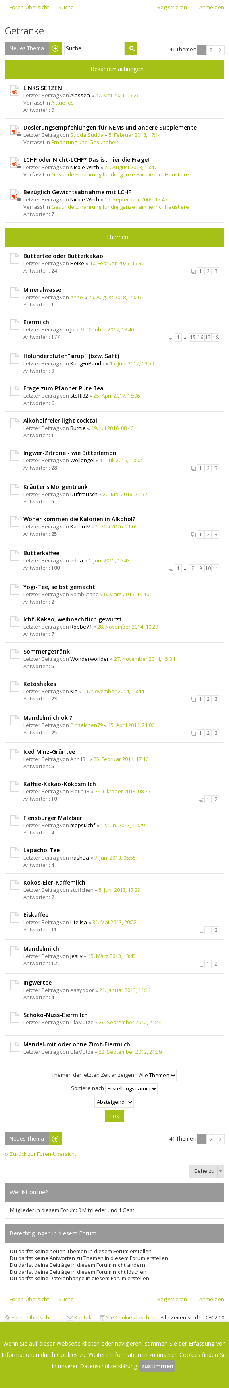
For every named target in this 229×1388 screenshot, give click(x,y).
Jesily (76, 956)
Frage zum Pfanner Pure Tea (63, 388)
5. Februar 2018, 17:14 (135, 134)
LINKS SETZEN (42, 88)
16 (200, 337)
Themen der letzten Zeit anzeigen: (114, 1075)
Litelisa (78, 922)
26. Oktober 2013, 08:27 (122, 791)
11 (216, 568)
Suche (131, 48)
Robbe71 (81, 626)
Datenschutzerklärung (108, 1366)
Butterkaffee (41, 553)
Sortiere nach (114, 1088)
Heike (77, 263)
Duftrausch (84, 494)
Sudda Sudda (87, 134)
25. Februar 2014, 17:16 (121, 759)
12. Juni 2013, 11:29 (122, 825)
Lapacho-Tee (41, 850)
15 (193, 337)
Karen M (80, 526)
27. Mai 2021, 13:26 (117, 95)
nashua (79, 857)
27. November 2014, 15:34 (144, 659)
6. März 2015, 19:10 (126, 594)
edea (76, 560)
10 (208, 568)
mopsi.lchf (82, 825)
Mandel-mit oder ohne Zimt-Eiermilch (76, 1044)
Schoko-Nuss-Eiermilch (55, 1015)
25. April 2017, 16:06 (117, 395)
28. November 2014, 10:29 (127, 626)
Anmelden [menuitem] (211, 7)
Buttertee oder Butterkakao (63, 256)
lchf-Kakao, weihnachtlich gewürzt (72, 619)
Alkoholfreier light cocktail (61, 420)
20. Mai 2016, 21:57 (125, 494)
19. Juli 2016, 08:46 (112, 428)
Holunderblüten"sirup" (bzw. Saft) (71, 356)
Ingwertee (37, 982)
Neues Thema (27, 48)
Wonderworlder (89, 659)
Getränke (24, 30)
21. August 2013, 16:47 (130, 167)
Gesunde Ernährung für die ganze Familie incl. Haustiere (120, 174)
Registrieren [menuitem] (172, 7)
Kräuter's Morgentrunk (55, 487)
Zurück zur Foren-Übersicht (43, 1154)
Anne (76, 297)
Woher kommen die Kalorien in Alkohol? (79, 519)
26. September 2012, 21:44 (130, 1022)
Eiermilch (36, 322)
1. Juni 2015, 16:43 (109, 560)
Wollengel (82, 460)
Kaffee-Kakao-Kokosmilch (59, 784)
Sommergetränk (46, 651)
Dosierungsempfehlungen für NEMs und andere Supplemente (110, 127)
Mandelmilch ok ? (47, 717)
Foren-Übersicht (31, 1317)
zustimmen (157, 1366)
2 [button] (211, 50)
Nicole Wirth (84, 167)
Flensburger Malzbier (52, 818)
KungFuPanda (87, 363)
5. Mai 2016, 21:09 (116, 526)
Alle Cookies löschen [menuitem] (130, 1317)
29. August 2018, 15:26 (114, 297)
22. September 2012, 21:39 (130, 1051)
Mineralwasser (43, 290)
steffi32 (79, 395)
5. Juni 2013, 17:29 (119, 889)
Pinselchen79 (86, 725)
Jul (73, 329)
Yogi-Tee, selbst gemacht (59, 587)
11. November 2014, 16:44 (113, 691)
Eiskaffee (35, 914)
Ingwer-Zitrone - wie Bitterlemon (70, 453)
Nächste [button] (220, 50)
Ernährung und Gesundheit (84, 142)
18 (216, 337)
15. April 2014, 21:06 (131, 725)
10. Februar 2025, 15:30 (117, 263)
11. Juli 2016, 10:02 (121, 460)
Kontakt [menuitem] (83, 1317)
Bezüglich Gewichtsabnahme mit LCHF (77, 192)
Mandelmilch (41, 948)
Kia (74, 691)
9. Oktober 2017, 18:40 (107, 329)
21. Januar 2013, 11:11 (125, 990)
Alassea (80, 95)
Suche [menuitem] (66, 7)
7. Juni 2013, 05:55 (115, 857)
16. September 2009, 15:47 (135, 199)
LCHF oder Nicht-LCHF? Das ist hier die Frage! (86, 160)
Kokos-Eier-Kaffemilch (54, 882)
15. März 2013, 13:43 (112, 956)
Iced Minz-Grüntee (49, 751)
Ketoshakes (39, 684)
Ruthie (78, 428)
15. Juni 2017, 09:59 (132, 363)
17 (208, 337)
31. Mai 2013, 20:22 (114, 922)
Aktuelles (62, 102)
